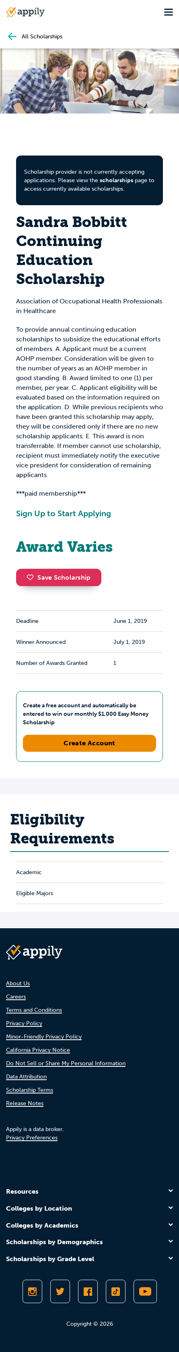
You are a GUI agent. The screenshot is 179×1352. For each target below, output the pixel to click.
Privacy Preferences (32, 1137)
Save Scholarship (59, 577)
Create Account (89, 743)
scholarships (116, 180)
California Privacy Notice (38, 1050)
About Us (18, 983)
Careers (16, 996)
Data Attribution (26, 1076)
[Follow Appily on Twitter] (60, 1291)
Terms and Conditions (34, 1010)
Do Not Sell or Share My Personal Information (66, 1063)
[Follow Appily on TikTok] (116, 1291)
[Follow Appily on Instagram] (32, 1291)
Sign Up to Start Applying (63, 513)
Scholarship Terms (29, 1090)
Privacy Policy (24, 1023)
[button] (32, 577)
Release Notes (24, 1103)
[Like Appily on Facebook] (88, 1291)
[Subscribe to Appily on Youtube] (145, 1291)
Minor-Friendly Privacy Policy (44, 1036)
